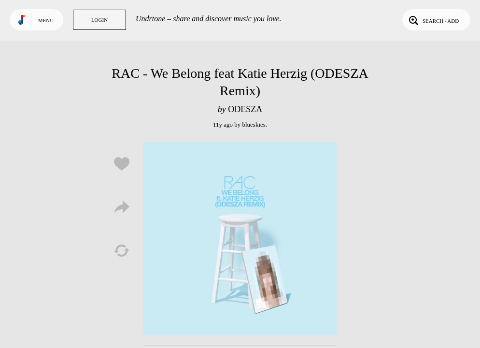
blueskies (253, 124)
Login (99, 20)
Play (240, 238)
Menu (46, 20)
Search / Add (433, 20)
